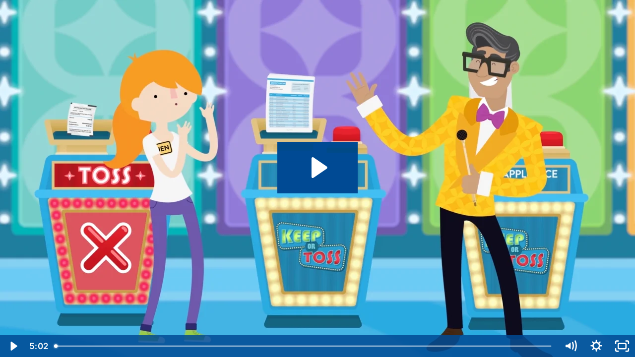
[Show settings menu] (596, 346)
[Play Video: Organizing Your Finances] (317, 167)
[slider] (303, 346)
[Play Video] (13, 346)
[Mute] (570, 346)
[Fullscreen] (622, 346)
